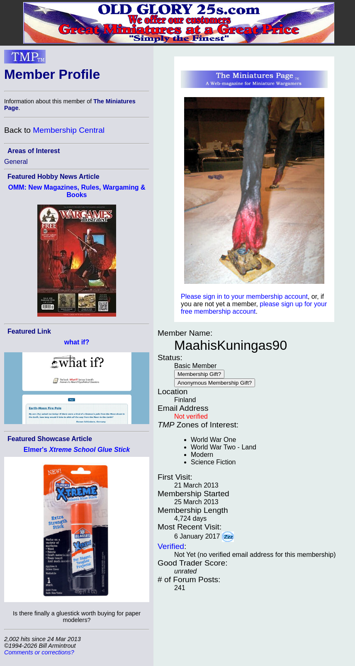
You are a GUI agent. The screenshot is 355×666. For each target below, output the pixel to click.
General (16, 161)
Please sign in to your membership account (244, 296)
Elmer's (77, 449)
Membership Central (69, 130)
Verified (171, 546)
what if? (76, 342)
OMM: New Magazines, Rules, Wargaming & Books (76, 191)
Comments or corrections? (39, 652)
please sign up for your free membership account (254, 307)
